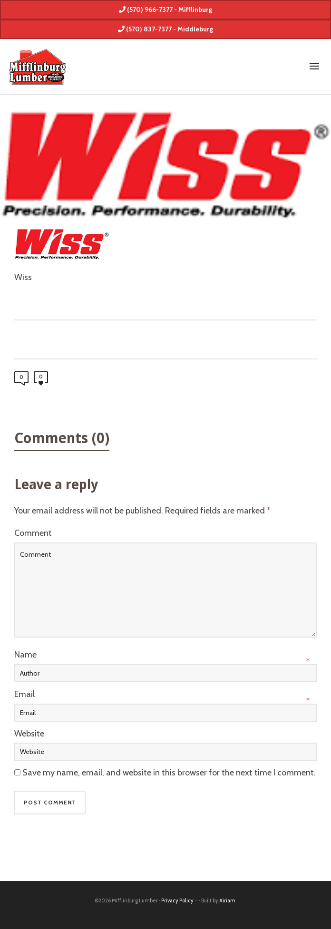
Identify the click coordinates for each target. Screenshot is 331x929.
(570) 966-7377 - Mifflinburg (165, 9)
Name (25, 654)
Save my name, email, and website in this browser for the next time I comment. (169, 772)
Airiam (227, 900)
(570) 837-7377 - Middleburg (165, 29)
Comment (33, 533)
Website (29, 733)
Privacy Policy (177, 900)
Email (24, 694)
